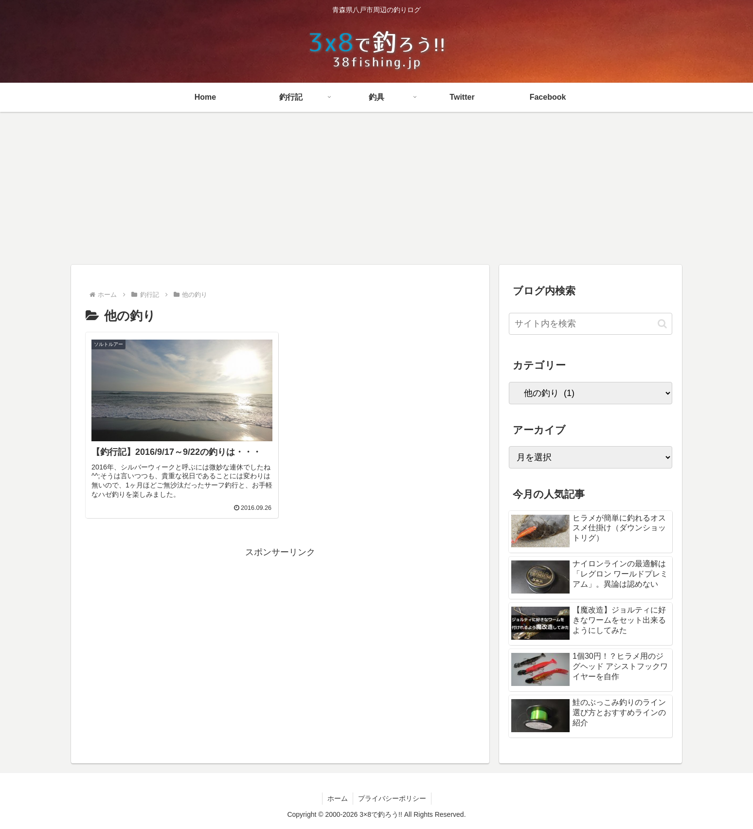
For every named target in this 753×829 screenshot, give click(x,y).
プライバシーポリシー (392, 798)
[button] (662, 323)
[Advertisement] (376, 192)
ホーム (337, 798)
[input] (590, 324)
